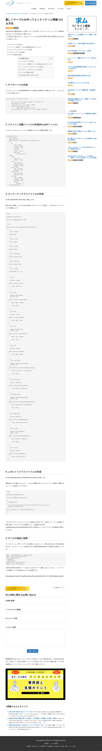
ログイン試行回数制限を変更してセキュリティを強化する (82, 67)
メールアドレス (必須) (13, 609)
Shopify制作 (50, 746)
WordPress (56, 746)
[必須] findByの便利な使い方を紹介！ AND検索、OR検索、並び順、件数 (32, 718)
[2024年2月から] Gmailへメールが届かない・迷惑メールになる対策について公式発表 (82, 156)
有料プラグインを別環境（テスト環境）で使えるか (82, 35)
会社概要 (28, 746)
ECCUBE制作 (42, 746)
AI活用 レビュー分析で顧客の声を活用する (81, 43)
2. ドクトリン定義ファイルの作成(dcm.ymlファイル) (36, 64)
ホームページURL (12, 618)
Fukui (66, 746)
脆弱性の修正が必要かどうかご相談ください (82, 131)
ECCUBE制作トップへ (58, 587)
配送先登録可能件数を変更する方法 (79, 75)
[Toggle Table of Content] (50, 58)
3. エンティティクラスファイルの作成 (31, 67)
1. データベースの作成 (26, 61)
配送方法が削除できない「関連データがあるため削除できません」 (82, 99)
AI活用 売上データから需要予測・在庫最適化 (81, 90)
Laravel (62, 746)
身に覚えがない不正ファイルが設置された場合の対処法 (82, 139)
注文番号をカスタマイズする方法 (78, 83)
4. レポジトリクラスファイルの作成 (31, 69)
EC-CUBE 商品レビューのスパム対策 (79, 51)
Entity (16, 28)
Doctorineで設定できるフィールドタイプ (22, 711)
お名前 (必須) (10, 600)
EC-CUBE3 (9, 28)
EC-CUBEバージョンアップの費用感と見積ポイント (82, 114)
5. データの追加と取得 (26, 72)
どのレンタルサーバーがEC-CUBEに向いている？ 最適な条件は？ (82, 148)
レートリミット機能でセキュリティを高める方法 (82, 58)
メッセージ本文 (11, 627)
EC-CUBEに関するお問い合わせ (29, 75)
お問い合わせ (35, 746)
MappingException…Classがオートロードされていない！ (27, 725)
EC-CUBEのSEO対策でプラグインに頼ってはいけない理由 (82, 123)
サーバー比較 (72, 746)
